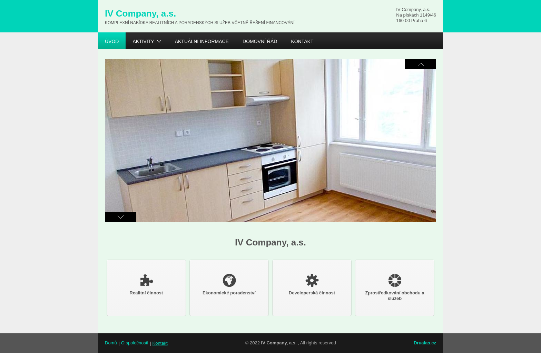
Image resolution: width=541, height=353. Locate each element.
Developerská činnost (311, 284)
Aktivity (143, 42)
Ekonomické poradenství (229, 284)
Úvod (112, 41)
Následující (420, 64)
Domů (111, 342)
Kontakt (302, 41)
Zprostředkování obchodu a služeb (394, 287)
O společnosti (134, 342)
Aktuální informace (202, 41)
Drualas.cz (425, 342)
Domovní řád (260, 41)
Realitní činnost (146, 284)
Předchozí (120, 217)
